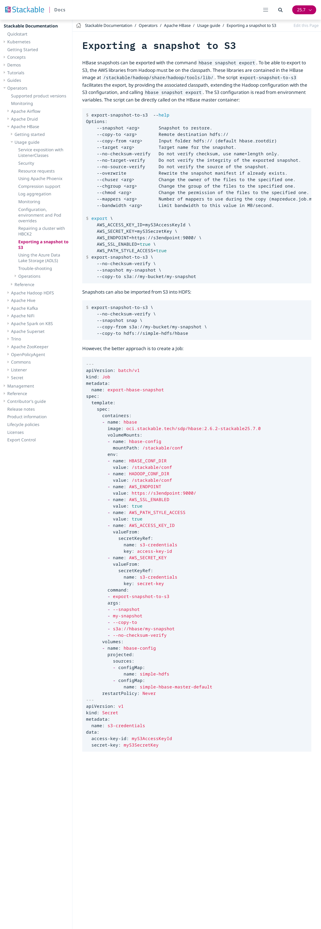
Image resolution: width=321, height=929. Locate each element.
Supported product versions (38, 96)
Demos (14, 65)
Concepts (16, 57)
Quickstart (17, 34)
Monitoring (22, 103)
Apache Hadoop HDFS (32, 293)
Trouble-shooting (35, 268)
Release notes (21, 409)
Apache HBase (25, 126)
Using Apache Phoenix (40, 178)
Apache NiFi (22, 316)
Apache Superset (28, 331)
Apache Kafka (24, 308)
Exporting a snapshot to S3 (43, 244)
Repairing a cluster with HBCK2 (41, 231)
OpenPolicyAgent (28, 354)
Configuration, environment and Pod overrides (39, 215)
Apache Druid (24, 119)
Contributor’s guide (26, 401)
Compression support (39, 186)
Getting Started (22, 49)
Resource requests (36, 171)
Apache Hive (23, 300)
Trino (16, 339)
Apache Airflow (25, 111)
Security (26, 163)
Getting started (30, 134)
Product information (27, 417)
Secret (17, 378)
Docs (60, 10)
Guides (14, 80)
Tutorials (15, 73)
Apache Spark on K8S (32, 323)
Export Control (21, 440)
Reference (24, 284)
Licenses (15, 432)
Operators (17, 88)
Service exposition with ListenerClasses (40, 152)
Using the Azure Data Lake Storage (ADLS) (39, 257)
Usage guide (27, 142)
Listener (19, 370)
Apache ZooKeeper (29, 347)
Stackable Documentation (31, 26)
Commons (21, 362)
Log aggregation (34, 194)
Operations (29, 276)
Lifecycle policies (23, 424)
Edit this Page (306, 25)
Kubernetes (18, 42)
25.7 (301, 10)
